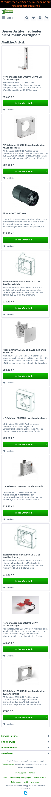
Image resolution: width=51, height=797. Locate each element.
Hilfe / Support (20, 773)
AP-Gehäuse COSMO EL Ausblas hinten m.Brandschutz (24, 146)
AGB (26, 782)
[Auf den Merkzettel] (8, 109)
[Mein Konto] (40, 17)
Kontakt (32, 773)
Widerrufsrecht (40, 777)
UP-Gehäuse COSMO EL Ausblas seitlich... (25, 486)
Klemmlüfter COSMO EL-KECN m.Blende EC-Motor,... (24, 351)
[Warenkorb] (46, 17)
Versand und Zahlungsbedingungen (16, 777)
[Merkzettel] (33, 17)
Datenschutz (16, 782)
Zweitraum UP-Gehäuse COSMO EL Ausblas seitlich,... (21, 283)
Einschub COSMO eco (14, 213)
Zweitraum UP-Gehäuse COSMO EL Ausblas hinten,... (21, 556)
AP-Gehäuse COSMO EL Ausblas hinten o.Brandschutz (24, 692)
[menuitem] (7, 17)
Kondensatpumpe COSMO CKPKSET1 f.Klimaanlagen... (22, 78)
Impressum (35, 782)
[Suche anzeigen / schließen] (26, 17)
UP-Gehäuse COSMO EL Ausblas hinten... (25, 418)
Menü (7, 17)
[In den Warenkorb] (25, 103)
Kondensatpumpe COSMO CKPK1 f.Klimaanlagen (20, 624)
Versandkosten (8, 764)
